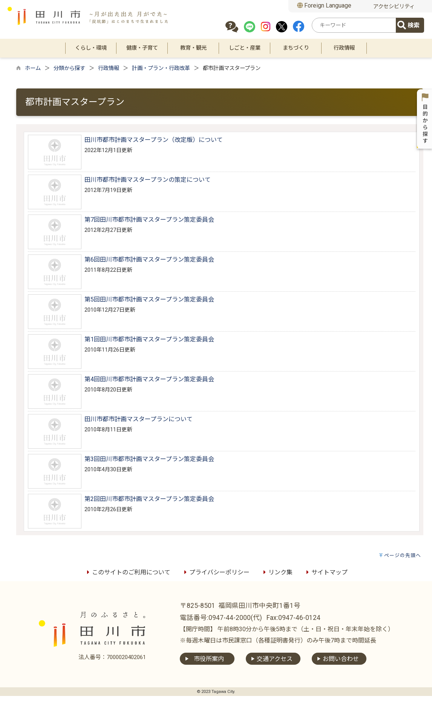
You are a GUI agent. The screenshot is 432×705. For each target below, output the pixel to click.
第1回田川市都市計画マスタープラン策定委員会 (149, 339)
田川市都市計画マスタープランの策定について (147, 179)
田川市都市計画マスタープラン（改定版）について (153, 139)
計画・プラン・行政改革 (161, 68)
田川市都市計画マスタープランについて (138, 419)
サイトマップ (326, 572)
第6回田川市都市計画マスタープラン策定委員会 (149, 259)
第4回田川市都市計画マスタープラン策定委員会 (149, 379)
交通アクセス (275, 658)
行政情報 (108, 68)
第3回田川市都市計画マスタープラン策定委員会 (149, 459)
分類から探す (69, 68)
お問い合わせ (341, 658)
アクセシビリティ (394, 6)
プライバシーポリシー (216, 572)
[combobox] (355, 25)
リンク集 (277, 572)
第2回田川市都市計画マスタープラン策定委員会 (149, 498)
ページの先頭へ (402, 555)
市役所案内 (209, 658)
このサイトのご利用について (127, 572)
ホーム (33, 68)
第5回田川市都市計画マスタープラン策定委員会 (149, 299)
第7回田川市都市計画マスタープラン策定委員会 (149, 219)
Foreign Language (324, 5)
